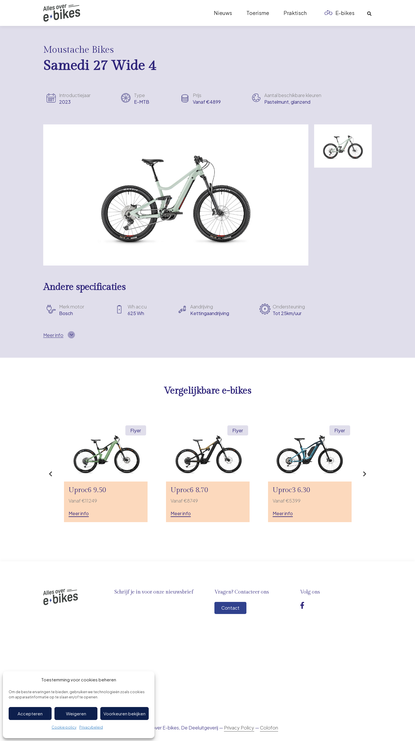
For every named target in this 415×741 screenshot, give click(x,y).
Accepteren (30, 713)
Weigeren (76, 713)
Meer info (79, 513)
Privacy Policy (239, 728)
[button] (369, 14)
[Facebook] (302, 605)
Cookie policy (64, 727)
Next (364, 474)
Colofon (269, 728)
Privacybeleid (91, 727)
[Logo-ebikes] (61, 13)
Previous (50, 474)
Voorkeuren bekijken (124, 713)
